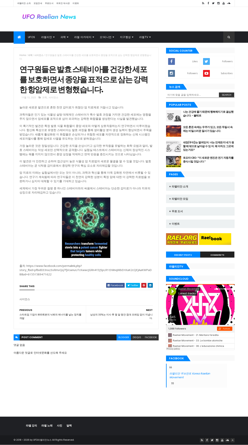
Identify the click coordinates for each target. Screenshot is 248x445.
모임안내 (38, 3)
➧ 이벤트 (174, 224)
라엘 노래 (47, 425)
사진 (59, 425)
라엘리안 (46, 37)
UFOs (31, 37)
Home (22, 55)
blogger (123, 337)
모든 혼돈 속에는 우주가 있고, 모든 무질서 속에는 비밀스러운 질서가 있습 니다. (208, 129)
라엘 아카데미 (83, 37)
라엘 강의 (31, 425)
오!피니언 (106, 37)
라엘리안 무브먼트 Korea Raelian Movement (189, 375)
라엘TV (143, 37)
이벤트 (76, 3)
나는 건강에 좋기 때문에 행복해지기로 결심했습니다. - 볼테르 (208, 113)
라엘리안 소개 (24, 3)
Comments (217, 254)
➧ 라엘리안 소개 (178, 186)
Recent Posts (183, 254)
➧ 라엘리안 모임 (178, 199)
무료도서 (49, 3)
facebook (151, 337)
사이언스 (38, 55)
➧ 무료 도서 (176, 211)
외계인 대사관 (63, 3)
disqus (137, 337)
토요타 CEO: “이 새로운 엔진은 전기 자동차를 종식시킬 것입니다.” (208, 159)
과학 (63, 37)
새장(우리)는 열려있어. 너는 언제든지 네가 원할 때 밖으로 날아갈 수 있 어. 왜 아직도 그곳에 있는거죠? (208, 146)
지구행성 (125, 37)
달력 (69, 425)
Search (226, 95)
